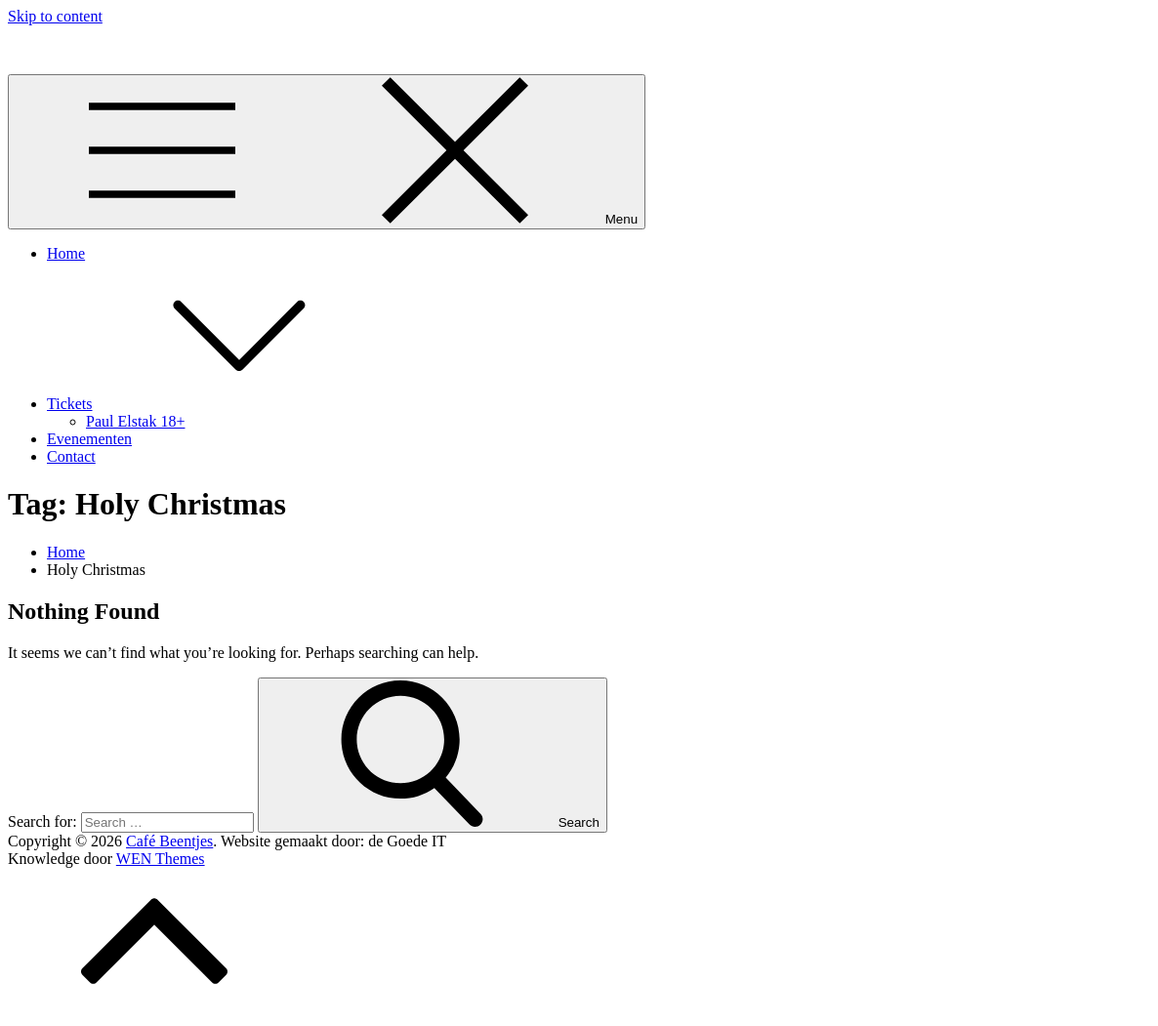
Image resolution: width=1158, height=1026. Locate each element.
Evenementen (89, 439)
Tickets (216, 403)
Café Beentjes (51, 49)
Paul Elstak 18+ (135, 421)
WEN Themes (160, 858)
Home (66, 253)
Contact (71, 456)
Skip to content (55, 16)
